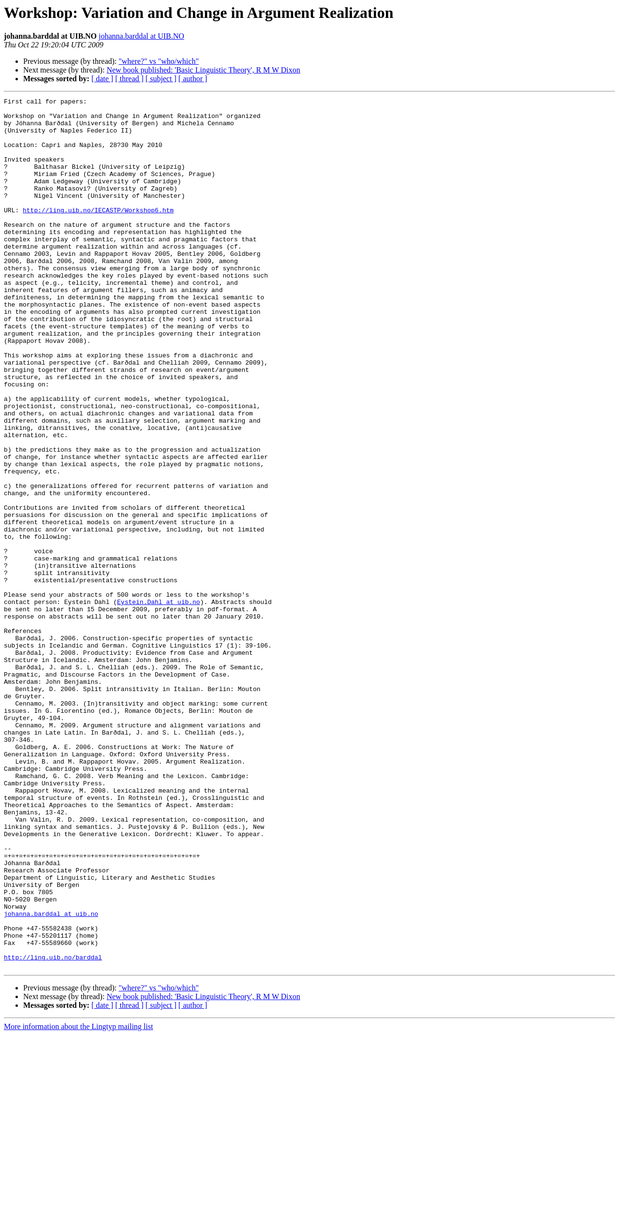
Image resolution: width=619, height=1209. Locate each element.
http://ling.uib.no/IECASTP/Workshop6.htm (98, 233)
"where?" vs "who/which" (158, 61)
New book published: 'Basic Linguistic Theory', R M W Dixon (203, 70)
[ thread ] (129, 78)
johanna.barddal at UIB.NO (141, 36)
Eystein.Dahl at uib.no (158, 703)
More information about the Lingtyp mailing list (78, 1200)
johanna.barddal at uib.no (51, 1077)
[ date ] (102, 78)
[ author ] (192, 78)
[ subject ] (161, 78)
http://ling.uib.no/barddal (53, 1129)
